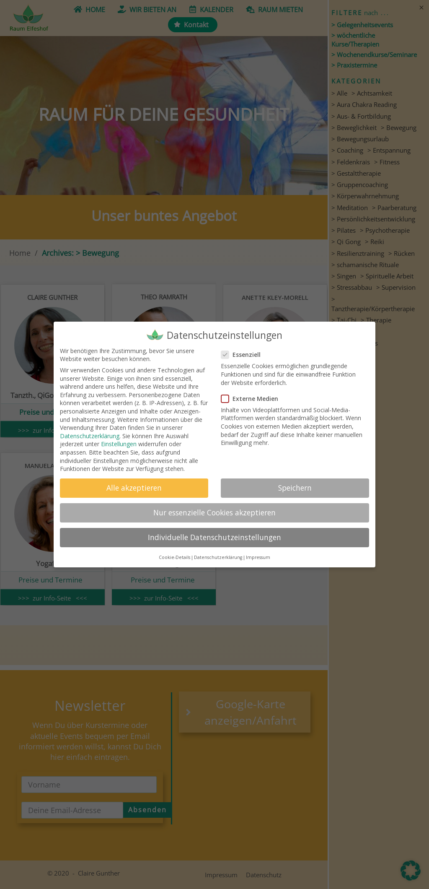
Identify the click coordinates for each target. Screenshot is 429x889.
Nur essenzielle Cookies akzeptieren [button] (214, 512)
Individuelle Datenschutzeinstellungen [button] (214, 537)
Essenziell (243, 355)
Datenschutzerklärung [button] (218, 557)
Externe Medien (252, 399)
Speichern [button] (295, 488)
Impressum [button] (258, 557)
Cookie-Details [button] (174, 557)
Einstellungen (119, 444)
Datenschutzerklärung (89, 436)
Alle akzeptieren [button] (134, 488)
